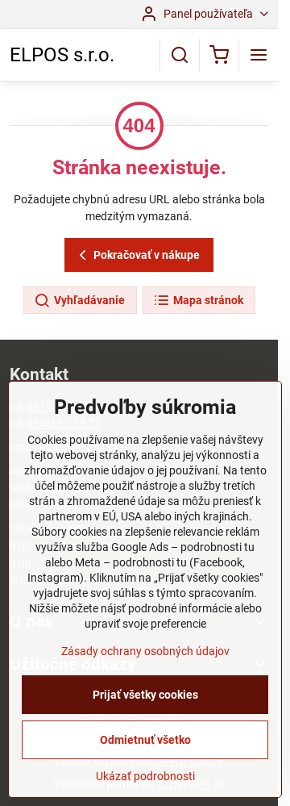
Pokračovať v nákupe (137, 255)
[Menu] (258, 55)
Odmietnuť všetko (145, 739)
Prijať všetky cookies (145, 694)
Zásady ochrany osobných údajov (145, 651)
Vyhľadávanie (79, 301)
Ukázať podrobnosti (145, 776)
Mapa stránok (198, 301)
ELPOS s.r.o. (62, 55)
